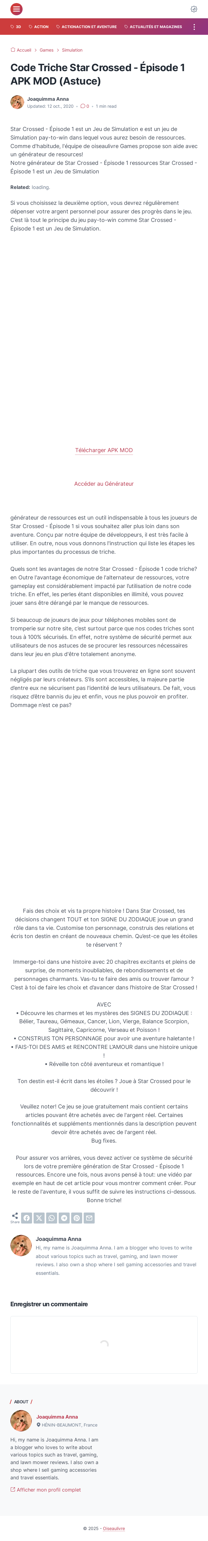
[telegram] (64, 1218)
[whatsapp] (51, 1218)
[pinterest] (76, 1218)
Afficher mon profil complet (45, 1490)
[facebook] (26, 1218)
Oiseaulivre (114, 1528)
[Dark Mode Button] (194, 9)
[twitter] (39, 1218)
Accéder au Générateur (104, 483)
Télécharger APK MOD (104, 450)
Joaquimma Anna (57, 1417)
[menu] (16, 9)
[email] (89, 1218)
